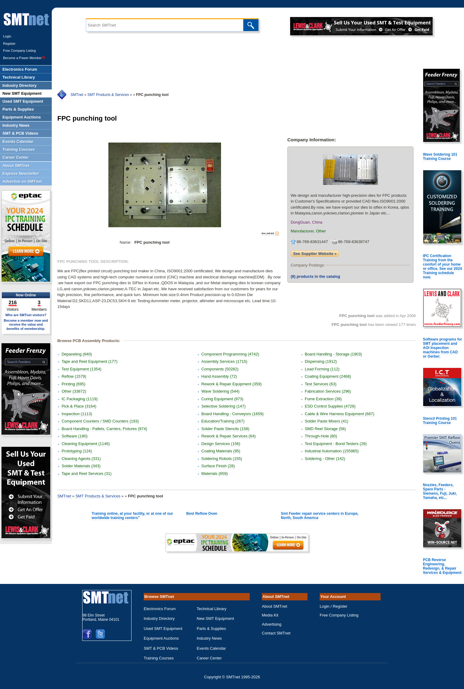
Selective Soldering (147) (223, 406)
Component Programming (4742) (230, 354)
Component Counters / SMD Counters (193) (100, 421)
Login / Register (333, 606)
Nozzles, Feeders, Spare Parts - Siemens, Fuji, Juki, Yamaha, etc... (440, 491)
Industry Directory (159, 618)
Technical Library (212, 608)
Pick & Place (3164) (79, 406)
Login (7, 36)
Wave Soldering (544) (220, 391)
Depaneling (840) (77, 354)
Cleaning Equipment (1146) (86, 443)
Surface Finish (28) (218, 466)
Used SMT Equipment (163, 628)
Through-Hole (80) (321, 436)
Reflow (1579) (74, 376)
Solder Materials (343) (81, 466)
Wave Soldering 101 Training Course (440, 156)
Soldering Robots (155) (221, 458)
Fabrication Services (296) (328, 391)
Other (321, 231)
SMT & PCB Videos (161, 648)
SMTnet (77, 95)
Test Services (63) (320, 384)
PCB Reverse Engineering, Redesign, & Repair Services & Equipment (442, 566)
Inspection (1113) (77, 414)
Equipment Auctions (161, 638)
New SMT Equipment (215, 618)
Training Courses (159, 658)
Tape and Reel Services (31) (86, 473)
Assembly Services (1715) (224, 361)
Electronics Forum (160, 608)
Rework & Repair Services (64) (228, 436)
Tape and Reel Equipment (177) (90, 361)
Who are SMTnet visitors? (25, 315)
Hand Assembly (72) (219, 376)
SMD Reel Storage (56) (325, 428)
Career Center (209, 658)
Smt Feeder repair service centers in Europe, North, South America (320, 515)
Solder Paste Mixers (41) (326, 421)
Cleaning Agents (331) (81, 458)
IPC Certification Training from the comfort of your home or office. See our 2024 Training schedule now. (442, 266)
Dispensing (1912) (321, 361)
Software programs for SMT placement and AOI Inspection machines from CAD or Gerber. (442, 348)
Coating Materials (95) (220, 451)
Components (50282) (219, 369)
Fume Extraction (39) (323, 399)
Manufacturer (302, 231)
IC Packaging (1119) (80, 399)
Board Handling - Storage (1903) (333, 354)
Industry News (209, 638)
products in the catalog (315, 276)
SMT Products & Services (108, 95)
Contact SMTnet (276, 633)
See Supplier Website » (315, 253)
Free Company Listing (19, 50)
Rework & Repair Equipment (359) (231, 384)
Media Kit (270, 615)
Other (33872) (74, 391)
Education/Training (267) (222, 421)
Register (9, 43)
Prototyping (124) (77, 451)
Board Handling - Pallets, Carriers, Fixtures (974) (104, 428)
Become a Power (24, 58)
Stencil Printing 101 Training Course (440, 420)
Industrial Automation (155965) (332, 451)
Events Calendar (211, 648)
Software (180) (74, 436)
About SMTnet (274, 606)
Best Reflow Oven (201, 513)
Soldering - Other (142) (325, 458)
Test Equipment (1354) (81, 369)
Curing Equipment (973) (222, 399)
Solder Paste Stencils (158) (225, 428)
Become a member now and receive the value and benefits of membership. (26, 324)
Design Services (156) (220, 443)
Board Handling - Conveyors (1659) (232, 414)
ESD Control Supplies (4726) (330, 406)
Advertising (271, 624)
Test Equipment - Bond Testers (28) (336, 443)
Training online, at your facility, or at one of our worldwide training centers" (132, 515)
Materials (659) (214, 473)
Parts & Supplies (211, 628)
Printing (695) (73, 384)
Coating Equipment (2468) (328, 376)
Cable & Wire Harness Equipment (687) (339, 414)
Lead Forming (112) (322, 369)
